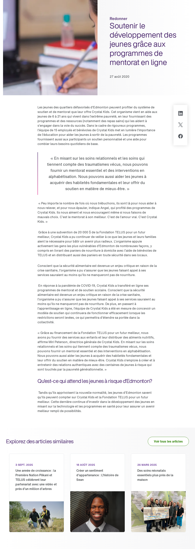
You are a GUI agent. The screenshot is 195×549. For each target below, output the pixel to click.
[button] (168, 441)
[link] (36, 493)
